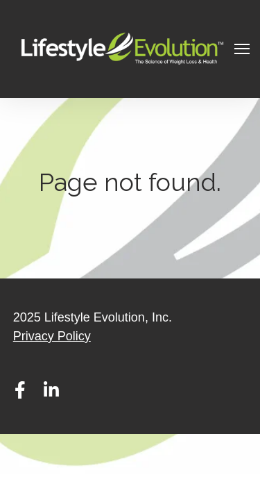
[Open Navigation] (242, 49)
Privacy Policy (52, 336)
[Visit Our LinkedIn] (51, 389)
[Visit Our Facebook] (20, 389)
